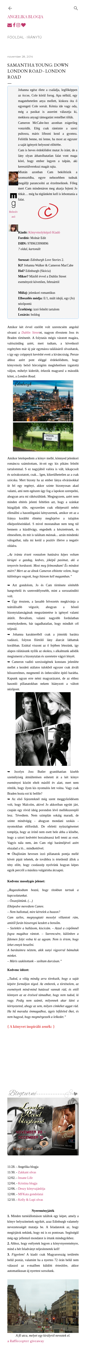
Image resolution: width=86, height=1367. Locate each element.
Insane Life (25, 1178)
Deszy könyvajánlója (31, 1188)
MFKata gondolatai (30, 1194)
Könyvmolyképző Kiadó (44, 232)
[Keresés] (76, 7)
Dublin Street (31, 332)
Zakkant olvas (27, 1172)
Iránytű (34, 37)
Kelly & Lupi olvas (30, 1199)
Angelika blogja (25, 16)
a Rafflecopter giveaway (25, 1341)
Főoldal (15, 37)
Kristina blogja (27, 1183)
